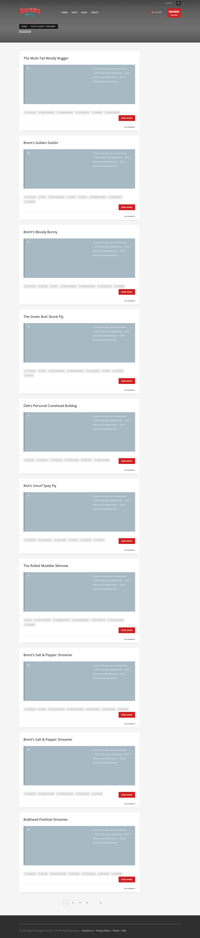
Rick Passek (61, 540)
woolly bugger (113, 112)
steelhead (87, 540)
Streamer (98, 112)
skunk (107, 371)
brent (43, 197)
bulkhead (75, 874)
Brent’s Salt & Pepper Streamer (48, 654)
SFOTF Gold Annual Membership (108, 73)
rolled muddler (116, 620)
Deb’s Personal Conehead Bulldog (50, 405)
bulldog (30, 460)
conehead (43, 460)
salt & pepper (109, 709)
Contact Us (87, 930)
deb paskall (57, 460)
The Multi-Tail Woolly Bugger (46, 58)
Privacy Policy (103, 930)
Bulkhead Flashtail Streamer (46, 819)
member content (66, 112)
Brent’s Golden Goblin (41, 142)
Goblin (72, 197)
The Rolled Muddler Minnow (46, 565)
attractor (31, 112)
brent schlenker (47, 112)
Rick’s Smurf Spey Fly (40, 485)
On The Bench (83, 112)
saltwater (104, 874)
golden (83, 197)
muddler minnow (81, 620)
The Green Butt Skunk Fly (43, 316)
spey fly (74, 540)
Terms (115, 930)
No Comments (129, 127)
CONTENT (174, 13)
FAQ (124, 930)
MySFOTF (168, 3)
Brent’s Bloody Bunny (40, 232)
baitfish (44, 286)
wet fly (30, 375)
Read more (126, 118)
